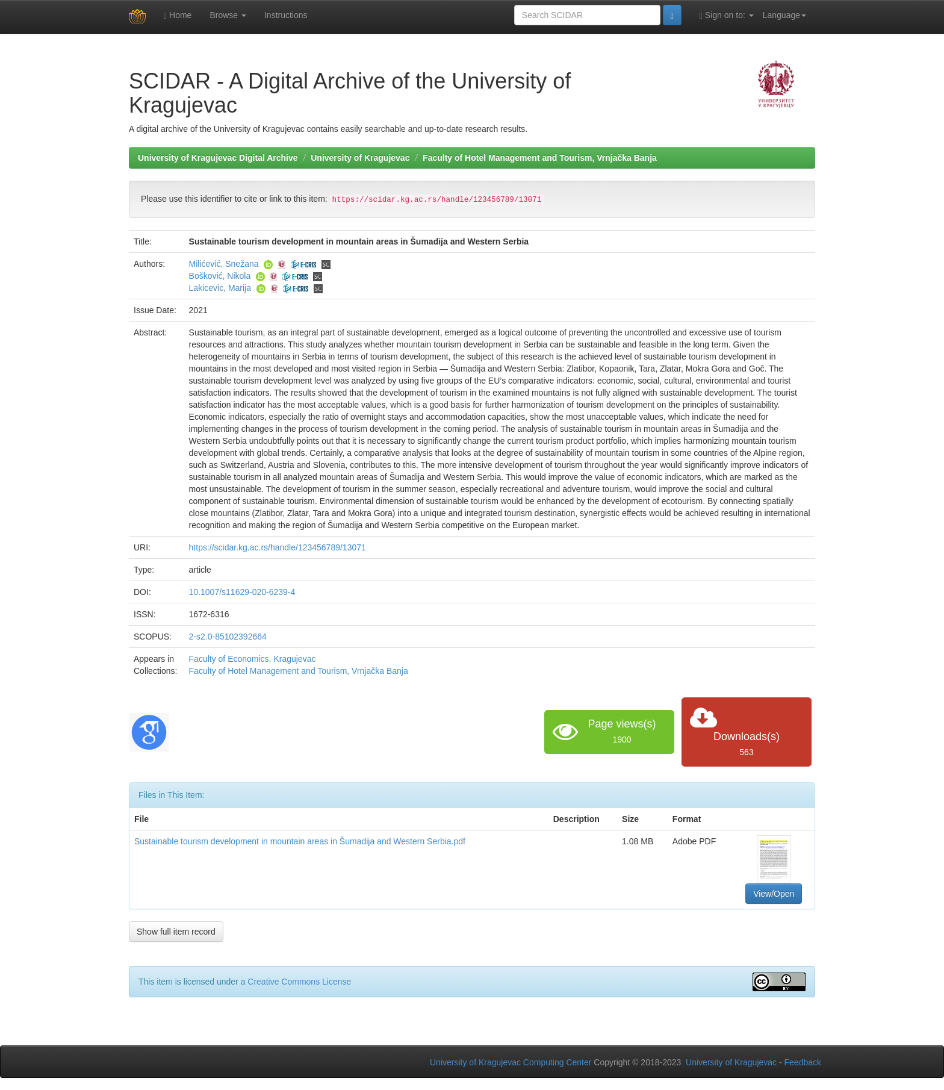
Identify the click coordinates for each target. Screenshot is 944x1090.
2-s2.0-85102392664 (228, 636)
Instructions (286, 15)
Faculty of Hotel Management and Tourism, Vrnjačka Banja (540, 158)
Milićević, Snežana (224, 264)
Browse (228, 15)
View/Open (773, 893)
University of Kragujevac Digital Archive (218, 158)
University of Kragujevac (360, 158)
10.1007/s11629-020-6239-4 (242, 592)
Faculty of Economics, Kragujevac (252, 659)
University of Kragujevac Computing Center (510, 1062)
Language (784, 15)
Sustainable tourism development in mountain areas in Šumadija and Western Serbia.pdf (299, 841)
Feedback (802, 1062)
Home (177, 15)
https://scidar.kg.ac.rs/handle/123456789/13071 (277, 547)
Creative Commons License (299, 981)
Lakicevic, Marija (220, 288)
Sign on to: (727, 15)
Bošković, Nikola (220, 276)
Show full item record (176, 931)
